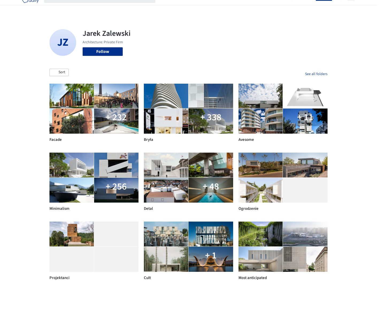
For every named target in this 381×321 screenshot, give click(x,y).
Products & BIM (211, 7)
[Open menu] (351, 7)
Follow (102, 52)
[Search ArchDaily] (104, 7)
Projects (168, 7)
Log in (307, 7)
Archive (280, 7)
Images (186, 7)
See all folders (316, 74)
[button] (59, 72)
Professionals (242, 7)
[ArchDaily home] (30, 7)
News (264, 7)
